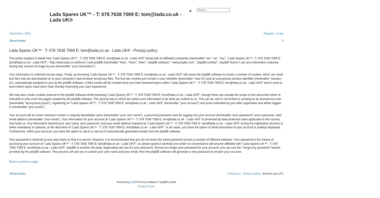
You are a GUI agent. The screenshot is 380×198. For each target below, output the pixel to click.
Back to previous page (23, 161)
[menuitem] (27, 33)
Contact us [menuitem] (234, 173)
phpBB (133, 182)
